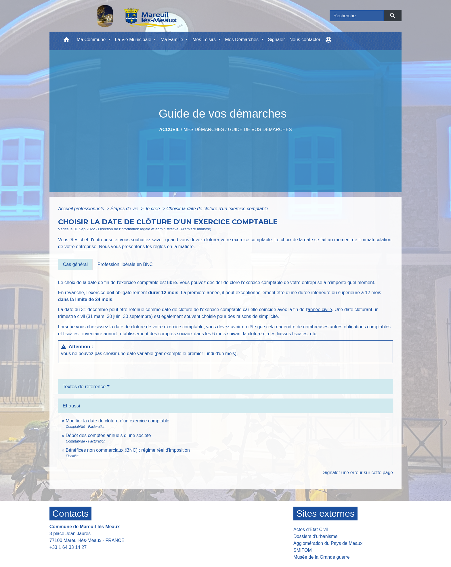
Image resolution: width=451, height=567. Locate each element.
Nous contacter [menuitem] (304, 39)
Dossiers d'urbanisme (315, 536)
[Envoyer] (393, 15)
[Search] (357, 15)
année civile (320, 309)
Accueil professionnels (81, 208)
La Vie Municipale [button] (133, 39)
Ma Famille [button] (172, 39)
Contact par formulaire (76, 556)
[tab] (75, 264)
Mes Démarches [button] (242, 39)
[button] (66, 41)
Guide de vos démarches (260, 129)
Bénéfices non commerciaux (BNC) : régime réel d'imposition (128, 450)
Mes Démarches (204, 129)
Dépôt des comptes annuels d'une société (108, 435)
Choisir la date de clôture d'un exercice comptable (217, 208)
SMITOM (302, 550)
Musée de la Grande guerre (321, 557)
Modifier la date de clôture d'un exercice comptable (117, 420)
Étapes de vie (124, 208)
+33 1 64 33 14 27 (68, 547)
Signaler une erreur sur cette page (358, 472)
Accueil (169, 129)
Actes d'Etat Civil (310, 529)
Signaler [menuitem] (276, 39)
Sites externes (325, 513)
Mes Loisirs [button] (204, 39)
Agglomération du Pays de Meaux (327, 543)
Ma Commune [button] (92, 39)
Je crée (153, 208)
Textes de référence (84, 386)
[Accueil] (122, 16)
